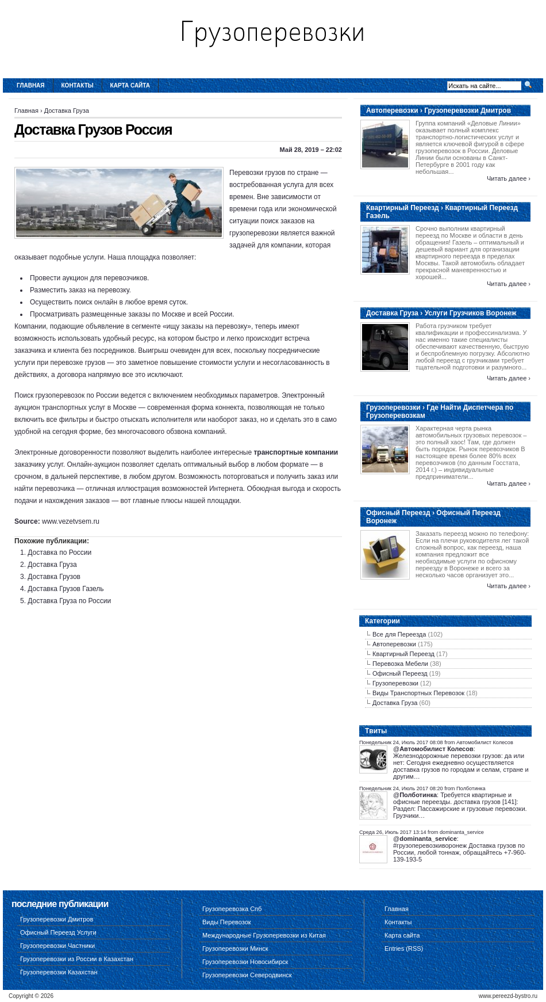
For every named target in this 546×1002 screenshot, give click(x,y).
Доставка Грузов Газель (65, 589)
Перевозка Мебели (400, 663)
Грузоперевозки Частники (57, 945)
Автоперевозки (394, 644)
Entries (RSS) (403, 948)
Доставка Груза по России (69, 601)
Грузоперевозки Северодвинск (247, 974)
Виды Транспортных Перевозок (418, 692)
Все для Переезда (399, 634)
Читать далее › (508, 178)
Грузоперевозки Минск (235, 948)
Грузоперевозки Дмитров (56, 919)
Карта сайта (130, 85)
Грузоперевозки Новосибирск (245, 961)
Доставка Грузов (54, 577)
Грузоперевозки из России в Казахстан (76, 958)
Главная (31, 85)
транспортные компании (295, 452)
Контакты (77, 85)
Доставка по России (59, 552)
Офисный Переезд (400, 673)
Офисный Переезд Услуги (58, 932)
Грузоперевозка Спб (232, 908)
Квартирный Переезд (403, 653)
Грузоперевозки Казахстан (59, 972)
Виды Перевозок (226, 922)
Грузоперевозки (395, 683)
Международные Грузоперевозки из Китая (264, 935)
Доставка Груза (66, 110)
